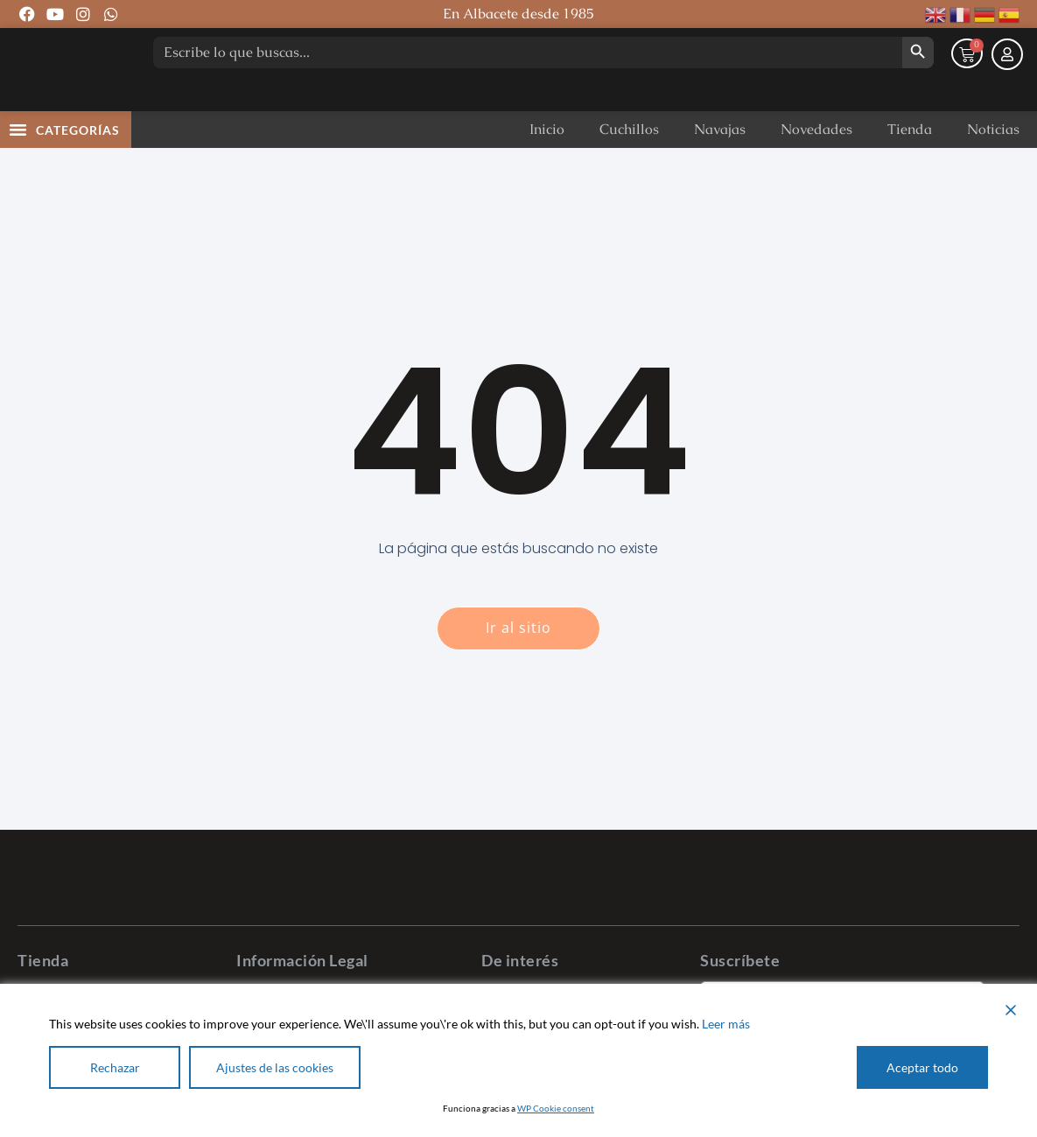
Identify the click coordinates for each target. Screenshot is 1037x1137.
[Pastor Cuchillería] (70, 87)
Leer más (726, 1023)
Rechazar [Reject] (115, 1067)
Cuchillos (629, 165)
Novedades (816, 165)
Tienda (909, 165)
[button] (18, 165)
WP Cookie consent (555, 1108)
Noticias (993, 165)
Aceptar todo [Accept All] (922, 1067)
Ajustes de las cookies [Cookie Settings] (274, 1067)
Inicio (546, 165)
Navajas (720, 165)
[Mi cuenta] (1007, 91)
